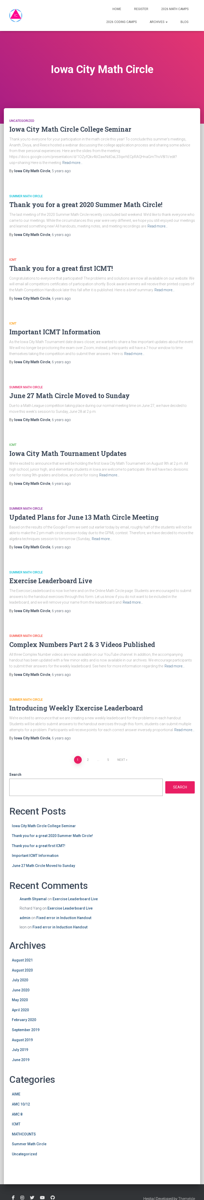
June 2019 (20, 1060)
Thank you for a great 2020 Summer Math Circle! (85, 204)
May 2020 (20, 1000)
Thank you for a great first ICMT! (61, 268)
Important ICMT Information (55, 332)
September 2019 (25, 1030)
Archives (159, 22)
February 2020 (24, 1020)
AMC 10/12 (21, 1104)
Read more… (72, 163)
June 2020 (20, 990)
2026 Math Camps (175, 9)
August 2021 (22, 960)
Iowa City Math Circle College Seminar (70, 129)
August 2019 (22, 1040)
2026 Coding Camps (121, 22)
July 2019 (20, 1050)
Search (15, 774)
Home (116, 9)
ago (61, 171)
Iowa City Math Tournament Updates (67, 453)
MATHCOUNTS (24, 1134)
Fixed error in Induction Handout (63, 918)
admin (25, 918)
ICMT (13, 260)
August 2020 (22, 970)
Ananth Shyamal (33, 899)
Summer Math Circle (26, 196)
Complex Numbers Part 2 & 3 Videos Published (82, 644)
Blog (185, 22)
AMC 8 (17, 1114)
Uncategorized (21, 121)
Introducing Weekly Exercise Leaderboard (76, 708)
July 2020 (20, 980)
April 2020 (20, 1010)
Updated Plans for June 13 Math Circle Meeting (84, 517)
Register (141, 9)
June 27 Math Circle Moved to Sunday (69, 395)
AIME (16, 1094)
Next (121, 760)
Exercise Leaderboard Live (50, 581)
